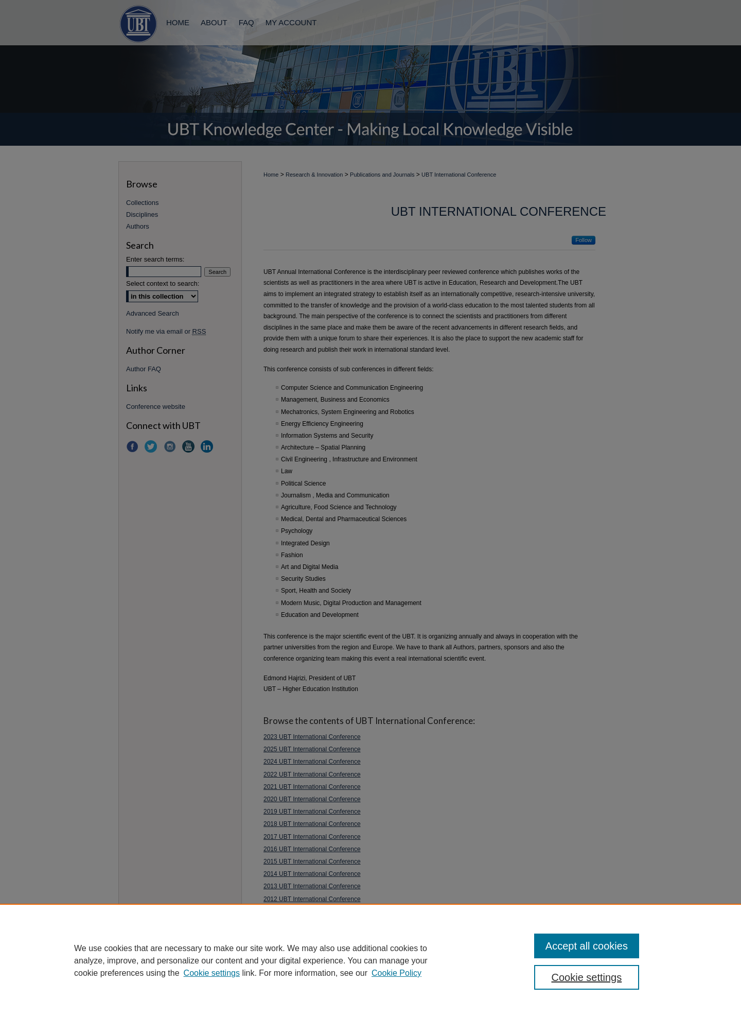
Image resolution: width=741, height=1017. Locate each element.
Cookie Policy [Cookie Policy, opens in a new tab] (396, 973)
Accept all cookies (586, 946)
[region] (370, 960)
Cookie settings (212, 973)
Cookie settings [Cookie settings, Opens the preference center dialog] (587, 977)
